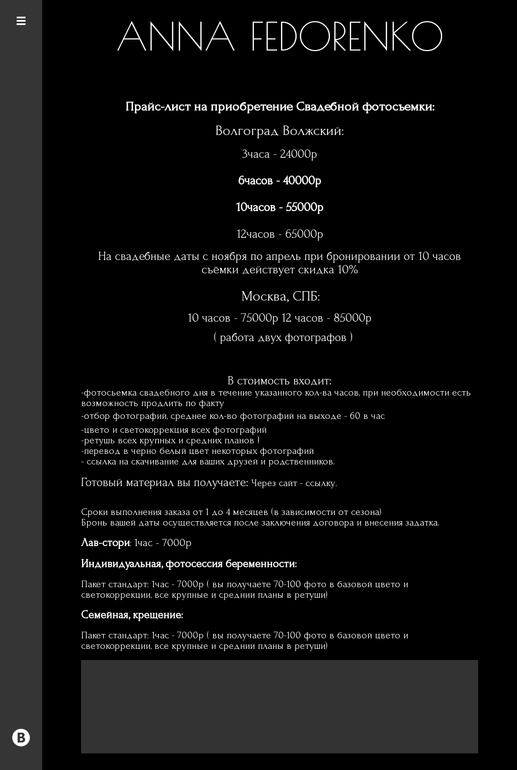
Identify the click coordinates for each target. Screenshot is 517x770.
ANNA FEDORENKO (280, 36)
